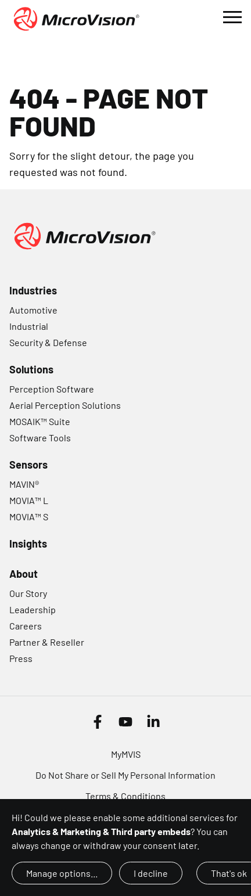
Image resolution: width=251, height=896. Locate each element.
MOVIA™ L (28, 500)
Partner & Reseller (46, 641)
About (23, 573)
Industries (33, 290)
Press (21, 658)
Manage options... (62, 873)
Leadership (32, 609)
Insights (28, 543)
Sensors (28, 464)
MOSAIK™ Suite (39, 421)
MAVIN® (24, 484)
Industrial (28, 326)
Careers (25, 625)
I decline (151, 873)
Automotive (33, 309)
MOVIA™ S (28, 516)
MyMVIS (126, 754)
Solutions (31, 369)
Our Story (28, 593)
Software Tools (40, 437)
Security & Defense (48, 342)
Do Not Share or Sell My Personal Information (125, 774)
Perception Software (51, 388)
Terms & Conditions (125, 795)
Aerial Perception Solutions (65, 405)
